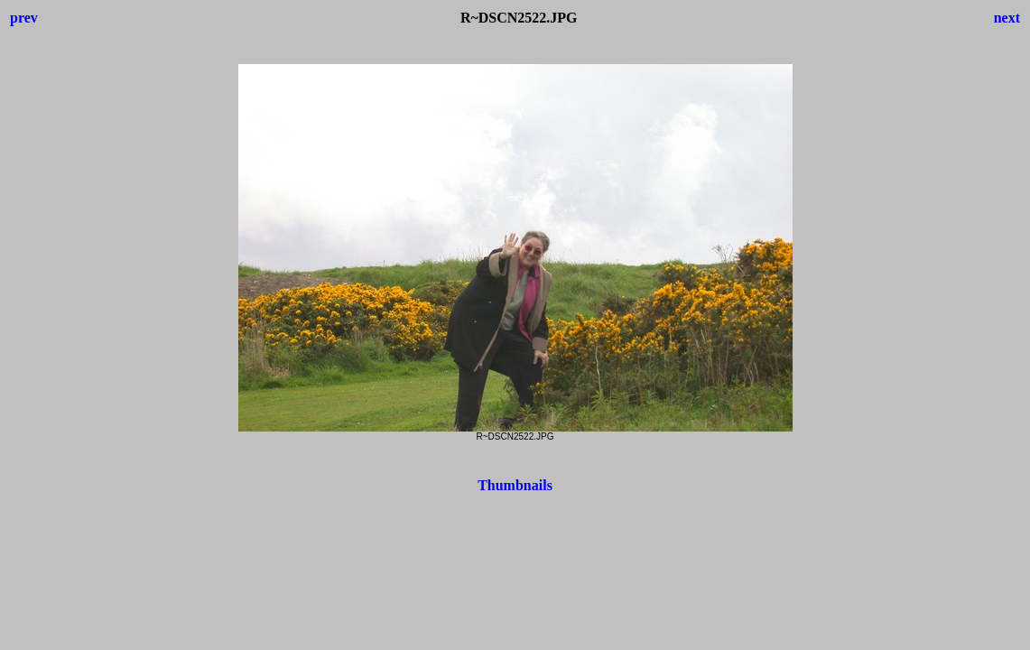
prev (24, 17)
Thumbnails (515, 485)
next (1007, 17)
